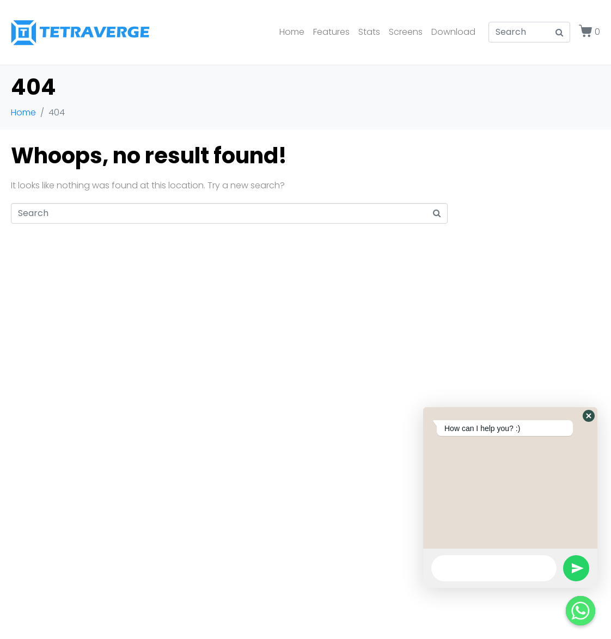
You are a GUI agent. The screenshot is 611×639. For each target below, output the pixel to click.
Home (291, 32)
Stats (369, 32)
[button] (589, 416)
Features (331, 32)
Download (453, 32)
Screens (406, 32)
